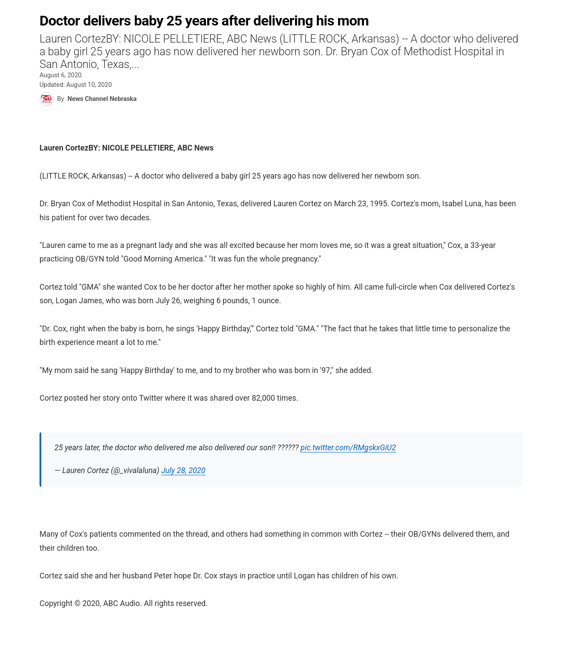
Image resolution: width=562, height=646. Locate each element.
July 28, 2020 (183, 470)
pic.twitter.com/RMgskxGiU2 (348, 447)
